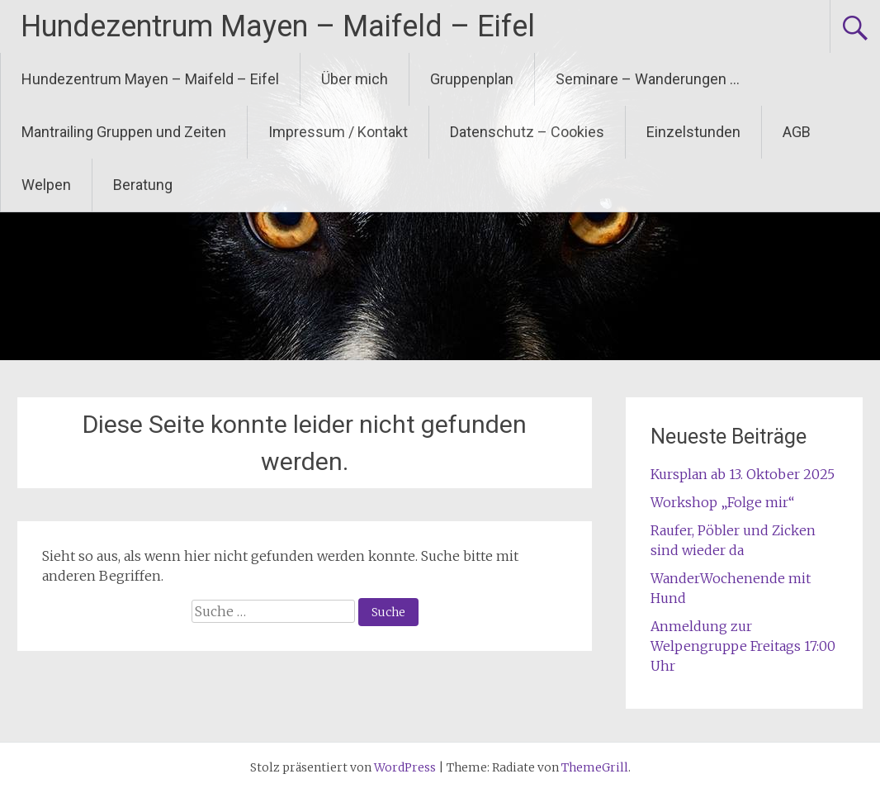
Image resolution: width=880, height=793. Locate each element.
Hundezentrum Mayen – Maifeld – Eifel (278, 26)
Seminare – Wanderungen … (648, 79)
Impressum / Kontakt (338, 131)
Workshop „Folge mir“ (722, 502)
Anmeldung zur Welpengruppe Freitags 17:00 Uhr (743, 646)
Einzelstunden (693, 131)
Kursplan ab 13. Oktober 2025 (743, 474)
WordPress (405, 767)
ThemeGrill (594, 767)
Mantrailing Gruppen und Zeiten (123, 131)
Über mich (354, 79)
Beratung (143, 184)
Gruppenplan (471, 79)
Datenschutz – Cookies (527, 131)
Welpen (46, 184)
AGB (797, 131)
